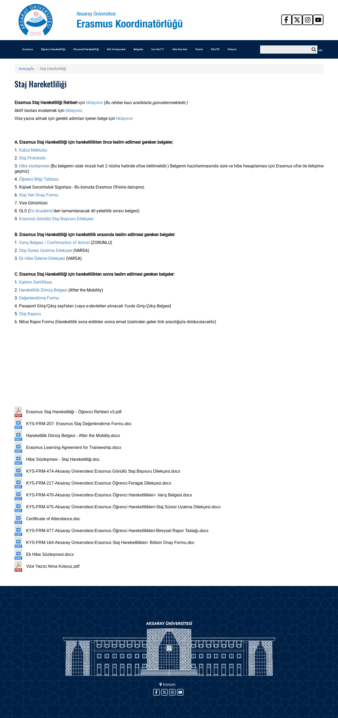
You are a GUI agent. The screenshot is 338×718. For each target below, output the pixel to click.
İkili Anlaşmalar (116, 49)
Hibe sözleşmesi (34, 165)
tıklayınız (94, 102)
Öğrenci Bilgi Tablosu (39, 179)
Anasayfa (26, 69)
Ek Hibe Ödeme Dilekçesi (42, 258)
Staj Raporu (30, 313)
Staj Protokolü (32, 158)
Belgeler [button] (138, 49)
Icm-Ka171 (157, 49)
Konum (167, 684)
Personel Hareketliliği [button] (86, 49)
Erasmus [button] (27, 49)
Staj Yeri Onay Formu (38, 195)
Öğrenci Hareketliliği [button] (53, 49)
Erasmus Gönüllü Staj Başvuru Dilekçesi (56, 218)
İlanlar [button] (199, 49)
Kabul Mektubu (33, 150)
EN (320, 50)
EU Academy (41, 210)
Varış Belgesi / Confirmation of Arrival (54, 242)
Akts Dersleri (179, 49)
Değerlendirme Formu (39, 298)
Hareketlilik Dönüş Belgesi (43, 290)
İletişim (232, 49)
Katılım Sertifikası (35, 282)
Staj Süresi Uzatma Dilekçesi (45, 250)
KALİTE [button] (215, 49)
